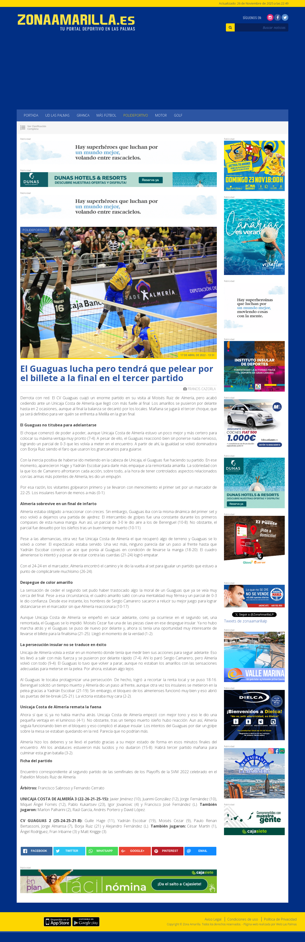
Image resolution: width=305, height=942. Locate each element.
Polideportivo (135, 115)
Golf (178, 115)
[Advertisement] (152, 73)
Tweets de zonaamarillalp (245, 621)
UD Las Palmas (57, 115)
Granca (83, 115)
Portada (31, 115)
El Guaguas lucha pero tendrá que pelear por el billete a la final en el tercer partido (116, 373)
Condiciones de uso (242, 919)
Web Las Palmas (286, 924)
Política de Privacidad (280, 919)
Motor (161, 115)
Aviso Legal (213, 919)
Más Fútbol (106, 115)
